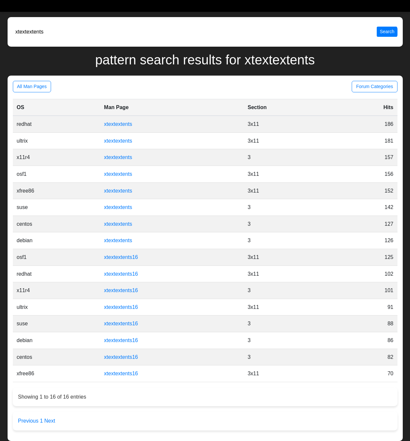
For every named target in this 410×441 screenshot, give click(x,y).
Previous (29, 421)
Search (387, 31)
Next (49, 421)
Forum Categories (374, 86)
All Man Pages (32, 86)
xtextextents (118, 124)
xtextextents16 (121, 257)
